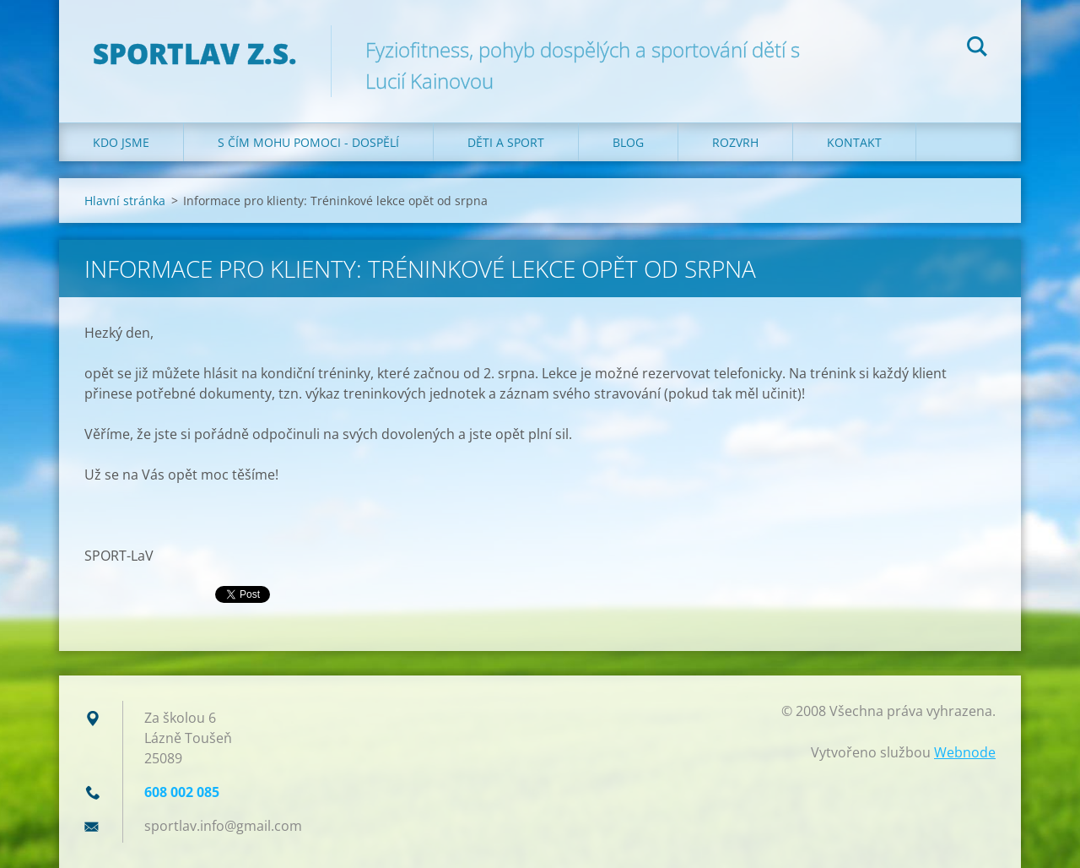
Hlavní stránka (124, 201)
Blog (628, 142)
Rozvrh (735, 142)
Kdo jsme (121, 142)
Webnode (965, 752)
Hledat (977, 49)
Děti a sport (505, 142)
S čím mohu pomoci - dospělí (308, 142)
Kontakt (854, 142)
